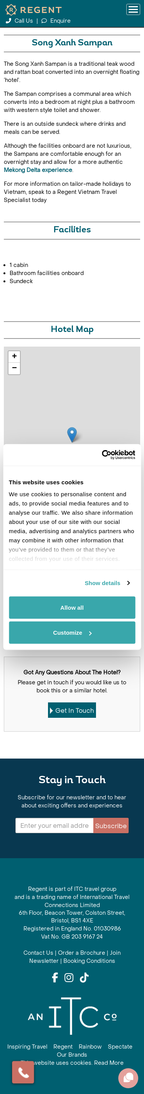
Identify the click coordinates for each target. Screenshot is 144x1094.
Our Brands (72, 1055)
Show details (103, 583)
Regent (63, 1047)
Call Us (20, 21)
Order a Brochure (81, 953)
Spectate (120, 1047)
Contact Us (38, 953)
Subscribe (111, 826)
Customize (72, 632)
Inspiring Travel (27, 1047)
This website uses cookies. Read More (72, 1063)
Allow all (72, 607)
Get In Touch (72, 711)
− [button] (14, 368)
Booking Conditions (89, 961)
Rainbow (90, 1047)
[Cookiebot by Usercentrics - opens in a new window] (102, 455)
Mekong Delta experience (38, 170)
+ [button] (14, 357)
